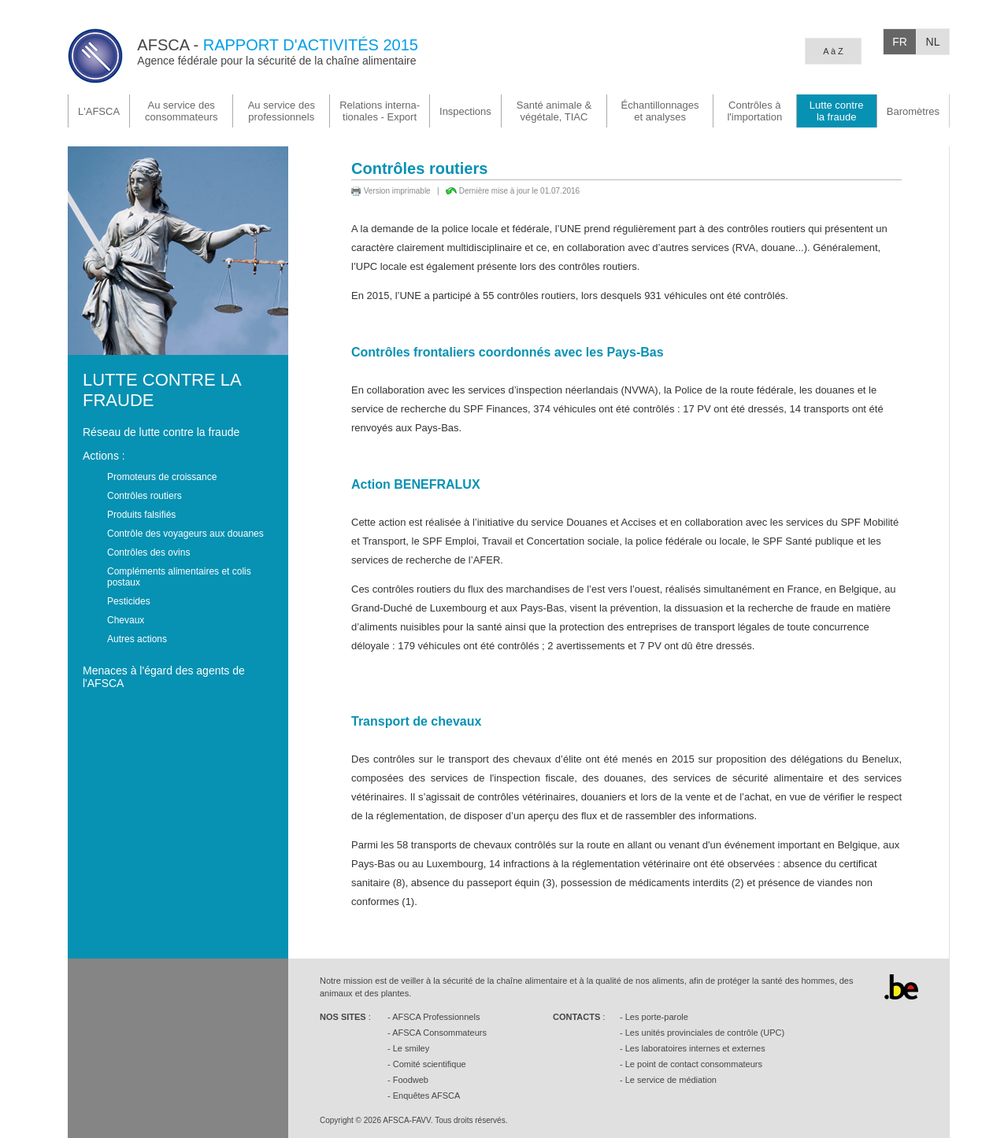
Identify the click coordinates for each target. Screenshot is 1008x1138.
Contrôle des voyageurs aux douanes (185, 533)
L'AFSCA (99, 111)
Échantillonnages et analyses (660, 111)
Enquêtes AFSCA (427, 1095)
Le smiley (411, 1048)
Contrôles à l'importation (754, 111)
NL (933, 41)
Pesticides (128, 601)
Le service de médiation (671, 1079)
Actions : (104, 455)
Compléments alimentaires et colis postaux (179, 577)
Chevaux (125, 620)
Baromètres (913, 111)
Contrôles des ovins (148, 552)
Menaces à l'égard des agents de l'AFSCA (164, 676)
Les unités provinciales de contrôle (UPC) (704, 1032)
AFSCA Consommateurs (439, 1032)
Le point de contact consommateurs (693, 1064)
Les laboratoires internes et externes (695, 1048)
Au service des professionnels (281, 111)
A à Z (833, 51)
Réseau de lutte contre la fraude (161, 432)
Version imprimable (397, 191)
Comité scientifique (429, 1064)
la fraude (837, 111)
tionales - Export (379, 111)
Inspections (465, 111)
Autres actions (137, 639)
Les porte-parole (656, 1017)
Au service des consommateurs (181, 111)
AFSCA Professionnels (436, 1017)
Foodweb (410, 1079)
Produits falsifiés (141, 514)
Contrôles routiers (144, 495)
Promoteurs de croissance (162, 476)
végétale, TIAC (554, 111)
